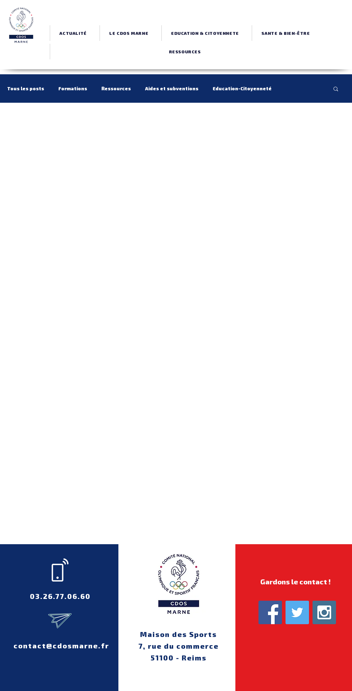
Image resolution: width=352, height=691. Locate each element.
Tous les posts (25, 88)
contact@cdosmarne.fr (61, 645)
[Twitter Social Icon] (297, 612)
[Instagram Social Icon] (324, 612)
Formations (72, 88)
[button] (129, 33)
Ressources (116, 88)
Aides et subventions (171, 88)
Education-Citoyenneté (242, 88)
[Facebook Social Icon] (270, 612)
